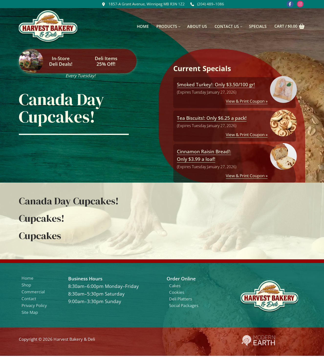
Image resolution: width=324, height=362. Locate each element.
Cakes (175, 286)
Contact (30, 302)
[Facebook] (290, 4)
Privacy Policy (36, 310)
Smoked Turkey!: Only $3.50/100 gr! (216, 84)
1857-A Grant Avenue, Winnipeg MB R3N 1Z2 (142, 4)
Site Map (31, 318)
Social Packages (186, 309)
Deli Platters (182, 301)
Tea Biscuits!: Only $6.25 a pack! (212, 118)
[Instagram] (300, 4)
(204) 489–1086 (206, 4)
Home (28, 278)
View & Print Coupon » (247, 101)
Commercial (35, 294)
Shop (27, 286)
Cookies (177, 293)
